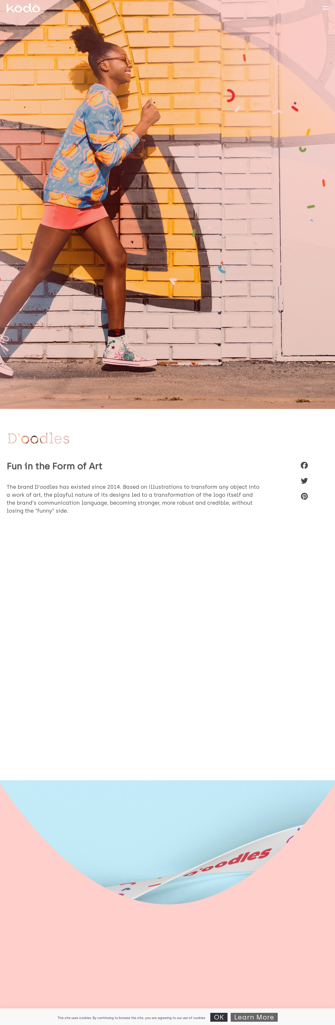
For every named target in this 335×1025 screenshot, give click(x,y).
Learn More (254, 1017)
